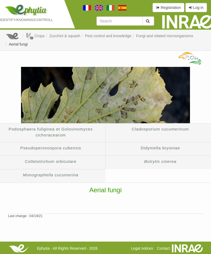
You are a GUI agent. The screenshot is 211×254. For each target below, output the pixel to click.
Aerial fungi (18, 44)
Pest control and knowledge (108, 36)
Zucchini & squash (64, 36)
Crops (35, 36)
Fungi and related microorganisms (164, 36)
